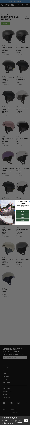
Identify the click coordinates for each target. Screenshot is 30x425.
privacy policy (9, 423)
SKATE (22, 214)
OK (26, 420)
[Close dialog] (29, 201)
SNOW (22, 217)
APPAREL (22, 220)
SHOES (22, 211)
